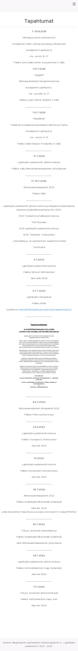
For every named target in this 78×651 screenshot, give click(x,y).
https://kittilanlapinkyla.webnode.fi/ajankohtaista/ (44, 309)
